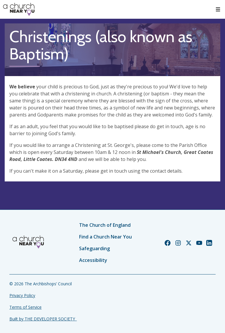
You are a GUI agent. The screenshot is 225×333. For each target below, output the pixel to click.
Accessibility (93, 260)
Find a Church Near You (105, 237)
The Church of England (105, 225)
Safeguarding (94, 248)
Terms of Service (25, 307)
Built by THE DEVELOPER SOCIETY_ (43, 319)
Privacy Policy (22, 295)
